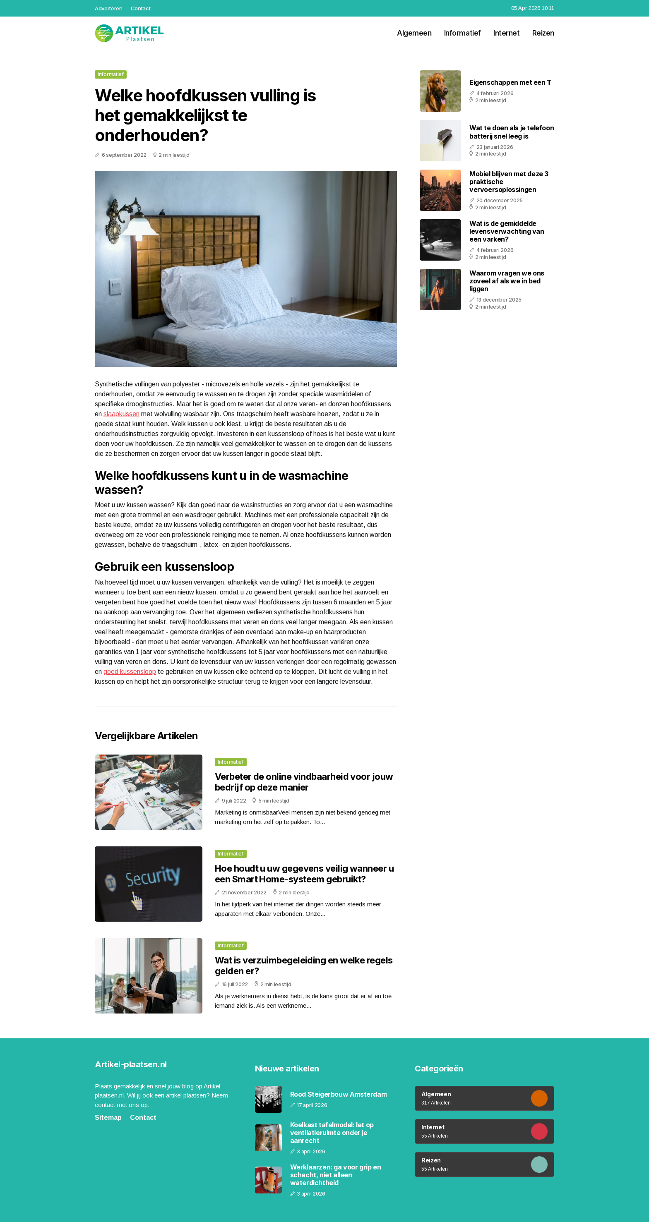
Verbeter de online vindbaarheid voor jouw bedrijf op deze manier (304, 782)
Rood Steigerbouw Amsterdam (338, 1094)
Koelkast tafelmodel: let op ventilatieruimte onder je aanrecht (332, 1133)
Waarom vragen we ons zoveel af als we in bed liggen (506, 281)
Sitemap (108, 1117)
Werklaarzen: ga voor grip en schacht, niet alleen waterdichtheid (335, 1175)
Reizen (543, 33)
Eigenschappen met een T (510, 82)
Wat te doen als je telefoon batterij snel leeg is (511, 132)
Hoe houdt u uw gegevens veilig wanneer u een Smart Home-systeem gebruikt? (304, 873)
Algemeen (414, 33)
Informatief (462, 33)
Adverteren (109, 8)
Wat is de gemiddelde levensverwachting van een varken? (506, 231)
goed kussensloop (129, 671)
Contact (141, 8)
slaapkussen (121, 413)
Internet (506, 33)
